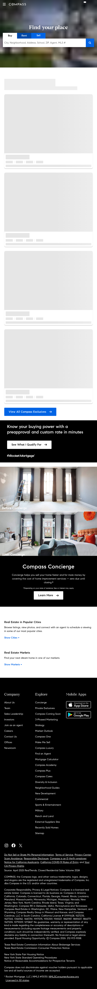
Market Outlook (44, 730)
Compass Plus (42, 770)
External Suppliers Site (47, 821)
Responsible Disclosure (36, 858)
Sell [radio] (38, 35)
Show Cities (12, 637)
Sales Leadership (13, 713)
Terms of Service (64, 854)
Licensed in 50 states (17, 980)
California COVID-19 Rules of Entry (59, 862)
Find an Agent (43, 753)
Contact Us (10, 736)
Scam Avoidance (13, 858)
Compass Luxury (44, 748)
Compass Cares (43, 776)
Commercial (41, 799)
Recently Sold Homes (46, 827)
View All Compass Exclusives (30, 411)
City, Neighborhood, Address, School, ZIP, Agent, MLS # (35, 42)
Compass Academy (45, 765)
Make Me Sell (42, 742)
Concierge (41, 702)
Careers (8, 730)
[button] (4, 4)
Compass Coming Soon (48, 713)
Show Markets (13, 664)
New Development (45, 793)
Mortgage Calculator (46, 759)
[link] (29, 445)
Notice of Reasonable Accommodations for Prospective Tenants (39, 960)
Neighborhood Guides (47, 787)
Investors (9, 719)
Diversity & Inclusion (46, 782)
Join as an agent (13, 725)
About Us (9, 702)
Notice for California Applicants (21, 862)
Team (7, 708)
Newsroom (10, 748)
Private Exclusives (45, 708)
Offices (8, 742)
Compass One (43, 736)
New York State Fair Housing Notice (24, 954)
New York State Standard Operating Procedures (30, 957)
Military (39, 810)
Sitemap (39, 833)
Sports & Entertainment (48, 804)
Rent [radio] (24, 35)
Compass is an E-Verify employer (68, 858)
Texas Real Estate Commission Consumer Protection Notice (37, 948)
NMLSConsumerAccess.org (64, 976)
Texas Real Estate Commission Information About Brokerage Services (42, 944)
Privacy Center (83, 854)
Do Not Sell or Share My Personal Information (29, 854)
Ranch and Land (44, 816)
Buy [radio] (10, 35)
